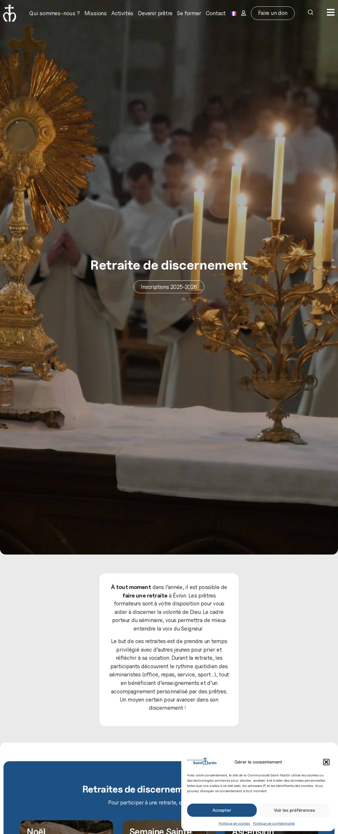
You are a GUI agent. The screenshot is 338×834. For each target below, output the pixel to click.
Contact (216, 13)
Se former (189, 13)
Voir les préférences (294, 810)
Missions (95, 13)
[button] (326, 762)
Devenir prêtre (155, 13)
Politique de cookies (234, 823)
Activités (122, 13)
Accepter (222, 810)
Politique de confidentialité (274, 823)
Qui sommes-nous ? (54, 13)
